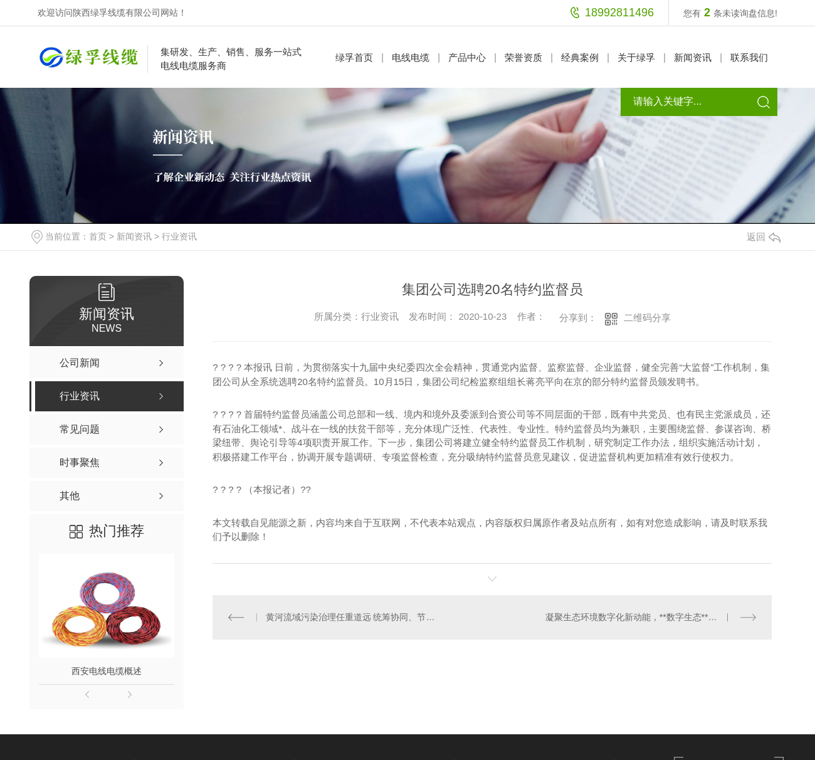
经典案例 (580, 57)
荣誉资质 (523, 57)
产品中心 (467, 57)
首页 (98, 236)
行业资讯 (179, 236)
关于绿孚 (636, 57)
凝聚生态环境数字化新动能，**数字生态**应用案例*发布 (651, 617)
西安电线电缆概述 (106, 671)
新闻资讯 (693, 57)
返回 (764, 236)
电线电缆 (410, 57)
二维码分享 (647, 317)
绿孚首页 (354, 57)
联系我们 (749, 57)
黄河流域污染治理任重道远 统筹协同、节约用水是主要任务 (352, 617)
